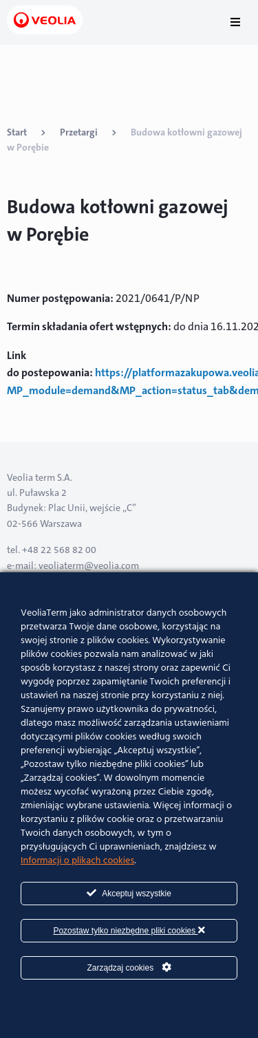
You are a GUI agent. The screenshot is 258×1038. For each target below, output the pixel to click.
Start (17, 132)
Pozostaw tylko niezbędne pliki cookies (128, 930)
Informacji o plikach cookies (77, 861)
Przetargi (79, 132)
